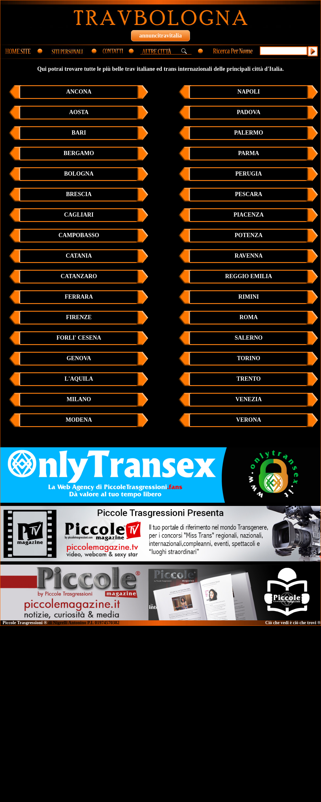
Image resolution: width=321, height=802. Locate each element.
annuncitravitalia (160, 35)
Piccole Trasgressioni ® (25, 622)
